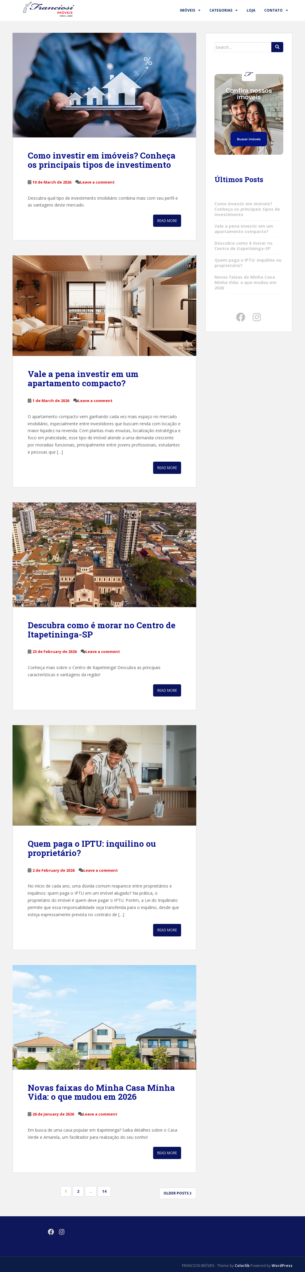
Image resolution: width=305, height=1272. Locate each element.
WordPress (282, 1265)
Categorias (220, 10)
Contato (273, 10)
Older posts (178, 1193)
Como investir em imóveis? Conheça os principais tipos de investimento (101, 160)
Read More (167, 220)
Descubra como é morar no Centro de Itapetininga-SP (101, 630)
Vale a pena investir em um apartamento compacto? (83, 378)
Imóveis (187, 10)
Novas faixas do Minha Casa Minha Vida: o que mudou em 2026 (101, 1092)
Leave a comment (97, 182)
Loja (251, 10)
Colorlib (242, 1265)
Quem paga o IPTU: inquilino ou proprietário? (92, 848)
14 (104, 1191)
